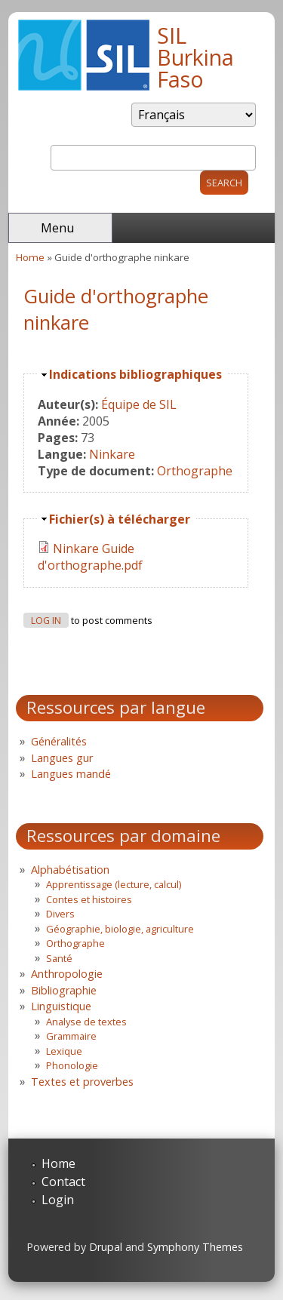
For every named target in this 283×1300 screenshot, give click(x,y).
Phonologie (72, 1065)
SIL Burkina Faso (195, 57)
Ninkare (112, 454)
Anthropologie (67, 974)
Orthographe (194, 471)
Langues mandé (71, 774)
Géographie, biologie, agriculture (120, 929)
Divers (60, 913)
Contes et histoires (89, 899)
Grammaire (71, 1036)
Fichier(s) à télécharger (119, 519)
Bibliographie (64, 990)
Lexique (64, 1051)
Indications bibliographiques (135, 374)
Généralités (59, 741)
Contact (63, 1181)
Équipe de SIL (139, 404)
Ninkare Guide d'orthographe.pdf (90, 556)
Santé (59, 958)
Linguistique (61, 1006)
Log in (46, 620)
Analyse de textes (86, 1021)
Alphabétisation (70, 869)
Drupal (105, 1247)
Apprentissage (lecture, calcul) (113, 884)
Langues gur (62, 758)
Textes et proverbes (82, 1081)
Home (30, 257)
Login (58, 1199)
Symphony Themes (195, 1247)
